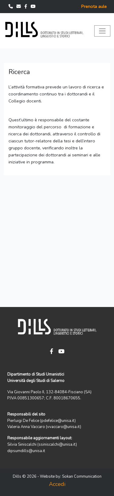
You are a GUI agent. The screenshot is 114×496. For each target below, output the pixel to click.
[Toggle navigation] (102, 31)
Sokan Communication (82, 476)
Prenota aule (94, 6)
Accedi (57, 484)
